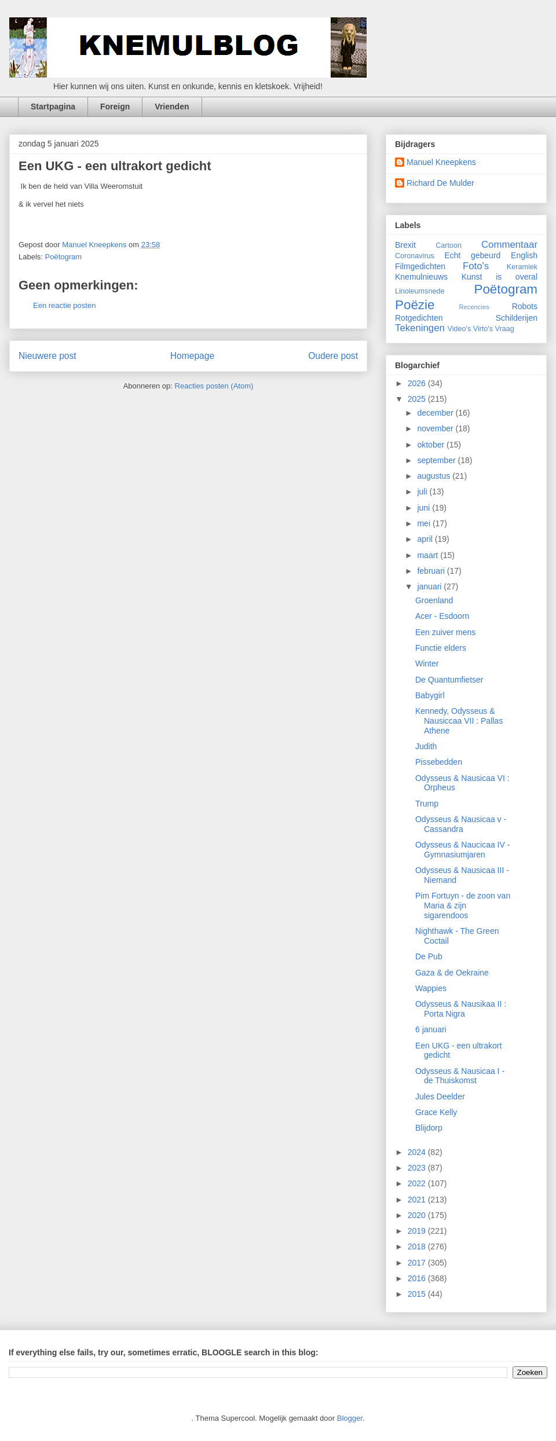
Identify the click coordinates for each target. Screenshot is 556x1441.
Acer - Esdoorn (442, 616)
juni (424, 507)
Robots (524, 306)
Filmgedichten (420, 266)
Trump (426, 803)
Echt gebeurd (472, 255)
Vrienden (172, 106)
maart (428, 555)
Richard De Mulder (440, 183)
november (436, 428)
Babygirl (430, 695)
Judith (426, 746)
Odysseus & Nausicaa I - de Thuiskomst (459, 1076)
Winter (426, 663)
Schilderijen (516, 317)
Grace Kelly (436, 1112)
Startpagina (53, 106)
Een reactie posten (64, 305)
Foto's (476, 266)
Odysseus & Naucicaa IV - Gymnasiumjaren (462, 849)
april (425, 539)
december (436, 412)
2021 (418, 1199)
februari (432, 570)
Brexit (405, 245)
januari (430, 586)
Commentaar (509, 244)
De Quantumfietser (449, 679)
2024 (418, 1152)
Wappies (431, 988)
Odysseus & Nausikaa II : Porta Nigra (460, 1008)
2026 (418, 383)
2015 (418, 1294)
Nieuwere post (47, 356)
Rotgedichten (419, 317)
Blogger (350, 1418)
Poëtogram (63, 256)
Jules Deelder (440, 1096)
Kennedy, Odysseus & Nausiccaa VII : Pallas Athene (459, 720)
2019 (418, 1230)
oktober (432, 444)
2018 (418, 1246)
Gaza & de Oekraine (452, 972)
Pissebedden (438, 762)
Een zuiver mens (445, 632)
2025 (418, 399)
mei (424, 523)
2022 (418, 1183)
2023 (418, 1167)
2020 (418, 1215)
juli (423, 491)
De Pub (428, 956)
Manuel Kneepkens (441, 162)
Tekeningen (420, 327)
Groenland (434, 600)
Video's (459, 329)
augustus (434, 476)
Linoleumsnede (419, 291)
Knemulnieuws (421, 276)
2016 (418, 1278)
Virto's (483, 329)
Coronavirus (414, 256)
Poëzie (414, 305)
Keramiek (522, 267)
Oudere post (333, 356)
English (524, 255)
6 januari (431, 1029)
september (437, 460)
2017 (418, 1262)
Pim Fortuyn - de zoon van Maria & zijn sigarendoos (462, 905)
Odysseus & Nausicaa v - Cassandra (460, 824)
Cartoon (449, 245)
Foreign (115, 106)
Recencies (474, 306)
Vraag (504, 329)
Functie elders (440, 647)
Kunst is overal (499, 276)
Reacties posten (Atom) (214, 386)
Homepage (192, 356)
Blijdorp (428, 1127)
